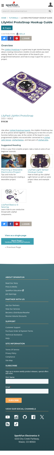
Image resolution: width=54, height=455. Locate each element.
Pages (7, 28)
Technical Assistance (14, 335)
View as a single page (15, 235)
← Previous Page (13, 247)
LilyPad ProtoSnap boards (20, 130)
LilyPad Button (18, 140)
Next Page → (17, 241)
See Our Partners (12, 305)
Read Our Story (12, 283)
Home (3, 18)
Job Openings (11, 294)
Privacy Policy (11, 353)
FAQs (8, 338)
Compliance (10, 357)
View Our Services (13, 309)
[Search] (50, 11)
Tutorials (13, 18)
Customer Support (13, 327)
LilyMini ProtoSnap (12, 49)
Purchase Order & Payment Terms (19, 331)
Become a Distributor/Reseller (18, 312)
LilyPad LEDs (43, 140)
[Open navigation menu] (2, 6)
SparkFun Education (15, 290)
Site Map (9, 360)
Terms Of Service (12, 349)
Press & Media (11, 287)
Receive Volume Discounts (16, 316)
